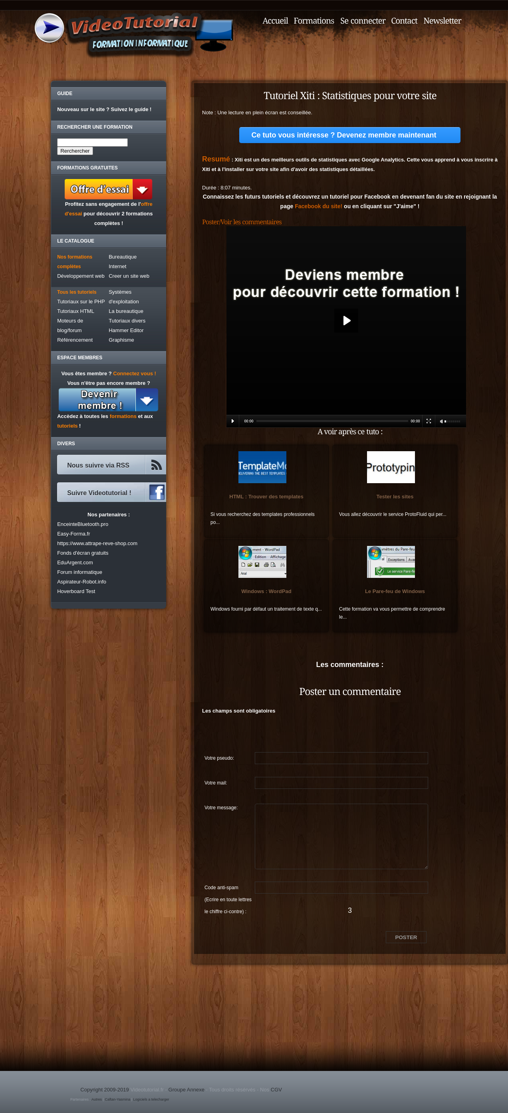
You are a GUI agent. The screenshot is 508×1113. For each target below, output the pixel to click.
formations (123, 416)
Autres (96, 1099)
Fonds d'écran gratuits (82, 553)
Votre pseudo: (219, 758)
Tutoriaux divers (127, 321)
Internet (117, 266)
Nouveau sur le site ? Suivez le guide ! (104, 109)
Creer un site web (129, 276)
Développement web (81, 276)
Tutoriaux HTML (75, 311)
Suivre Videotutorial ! (99, 493)
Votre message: (221, 807)
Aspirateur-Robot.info (81, 582)
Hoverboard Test (76, 591)
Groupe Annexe (186, 1090)
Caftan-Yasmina (117, 1099)
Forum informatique (79, 572)
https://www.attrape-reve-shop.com (97, 543)
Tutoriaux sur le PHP (81, 302)
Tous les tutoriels (76, 292)
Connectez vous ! (134, 373)
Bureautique (123, 257)
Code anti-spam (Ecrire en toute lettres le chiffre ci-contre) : (228, 889)
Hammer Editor (126, 330)
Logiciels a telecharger (151, 1099)
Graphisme (121, 340)
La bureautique (126, 311)
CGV (276, 1090)
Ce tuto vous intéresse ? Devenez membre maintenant (343, 135)
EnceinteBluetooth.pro (82, 524)
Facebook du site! (318, 206)
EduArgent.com (75, 562)
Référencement (75, 340)
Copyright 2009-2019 (104, 1090)
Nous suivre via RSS (98, 465)
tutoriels (67, 426)
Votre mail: (215, 783)
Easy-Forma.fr (73, 534)
